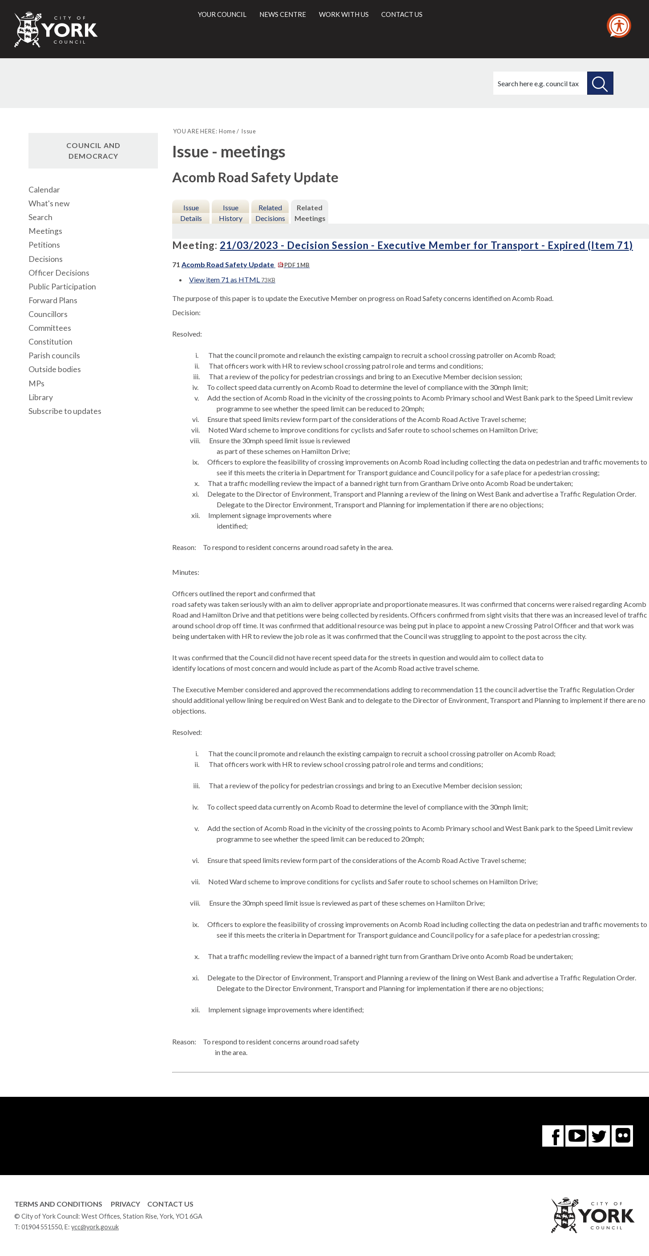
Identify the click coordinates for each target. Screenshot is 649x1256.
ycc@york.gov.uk (95, 1227)
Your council (222, 14)
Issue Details (191, 212)
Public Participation (62, 286)
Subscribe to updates (64, 411)
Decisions (45, 259)
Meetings (45, 231)
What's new (48, 203)
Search (40, 217)
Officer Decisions (58, 272)
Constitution (50, 341)
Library (40, 397)
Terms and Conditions (58, 1204)
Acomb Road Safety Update (245, 264)
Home (227, 131)
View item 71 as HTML (232, 279)
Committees (49, 328)
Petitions (44, 244)
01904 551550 (41, 1227)
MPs (36, 383)
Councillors (48, 314)
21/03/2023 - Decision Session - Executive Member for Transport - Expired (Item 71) (426, 245)
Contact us (402, 14)
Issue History (230, 212)
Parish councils (54, 355)
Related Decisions (270, 212)
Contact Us (170, 1204)
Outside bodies (54, 369)
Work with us (344, 14)
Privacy (125, 1204)
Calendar (44, 189)
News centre (282, 14)
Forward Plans (52, 300)
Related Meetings (310, 212)
